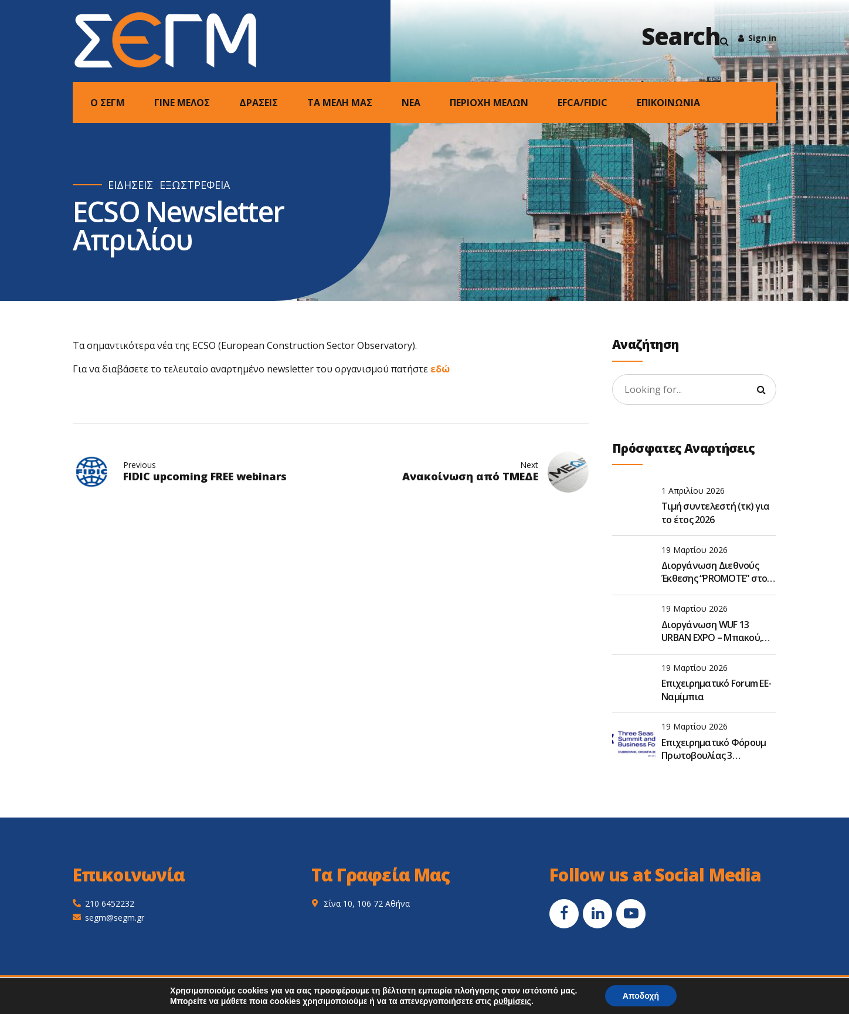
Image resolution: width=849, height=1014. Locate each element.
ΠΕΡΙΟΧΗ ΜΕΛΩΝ (489, 102)
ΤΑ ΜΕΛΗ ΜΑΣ (339, 102)
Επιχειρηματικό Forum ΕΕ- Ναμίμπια (716, 690)
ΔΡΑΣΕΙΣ (258, 102)
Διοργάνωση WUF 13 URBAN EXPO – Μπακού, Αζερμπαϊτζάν (711, 631)
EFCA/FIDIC (582, 102)
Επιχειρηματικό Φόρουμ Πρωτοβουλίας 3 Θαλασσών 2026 (713, 749)
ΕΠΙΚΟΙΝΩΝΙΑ (668, 102)
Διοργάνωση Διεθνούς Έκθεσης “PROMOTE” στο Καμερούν (714, 572)
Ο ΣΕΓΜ (107, 102)
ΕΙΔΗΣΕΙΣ (130, 185)
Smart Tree (568, 990)
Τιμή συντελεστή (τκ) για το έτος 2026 (715, 512)
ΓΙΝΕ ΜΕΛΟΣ (182, 102)
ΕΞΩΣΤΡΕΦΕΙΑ (194, 185)
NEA (411, 102)
